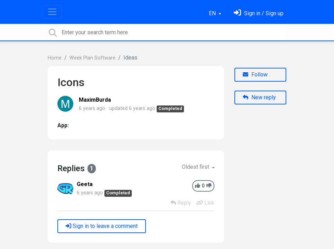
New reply (259, 97)
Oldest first (196, 167)
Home (55, 58)
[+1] (197, 186)
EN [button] (213, 13)
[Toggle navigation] (52, 12)
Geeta (85, 184)
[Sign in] (258, 13)
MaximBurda (95, 99)
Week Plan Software (92, 58)
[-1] (209, 186)
